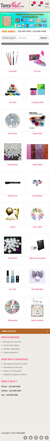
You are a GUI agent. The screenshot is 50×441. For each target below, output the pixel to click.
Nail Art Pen (13, 196)
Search (43, 38)
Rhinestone (12, 320)
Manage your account (12, 342)
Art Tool (37, 71)
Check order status (11, 345)
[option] (25, 20)
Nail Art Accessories (37, 258)
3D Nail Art (12, 258)
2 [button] (26, 25)
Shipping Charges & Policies (15, 374)
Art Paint (12, 102)
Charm (12, 227)
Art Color (12, 289)
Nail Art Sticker (37, 320)
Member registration (11, 349)
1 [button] (23, 25)
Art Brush (13, 71)
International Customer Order (15, 364)
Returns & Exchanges (12, 371)
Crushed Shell (37, 102)
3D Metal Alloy (37, 289)
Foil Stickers (37, 196)
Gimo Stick (37, 227)
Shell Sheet (37, 165)
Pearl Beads (13, 165)
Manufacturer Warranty (12, 367)
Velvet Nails (37, 134)
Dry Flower (12, 134)
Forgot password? (10, 352)
